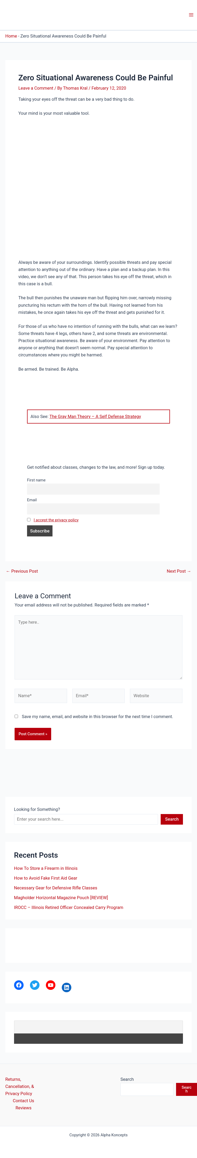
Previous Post (22, 571)
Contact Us (23, 1100)
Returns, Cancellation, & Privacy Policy (19, 1086)
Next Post (179, 571)
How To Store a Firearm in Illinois (46, 868)
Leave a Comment (35, 88)
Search (172, 819)
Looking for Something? (37, 809)
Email (32, 500)
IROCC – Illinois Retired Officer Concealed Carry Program (68, 907)
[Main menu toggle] (191, 15)
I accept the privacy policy (56, 520)
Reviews (23, 1107)
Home (11, 36)
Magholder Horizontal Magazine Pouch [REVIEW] (61, 897)
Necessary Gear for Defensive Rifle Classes (55, 887)
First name (36, 480)
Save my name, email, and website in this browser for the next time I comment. (97, 716)
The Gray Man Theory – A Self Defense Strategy (95, 416)
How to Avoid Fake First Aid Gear (45, 878)
